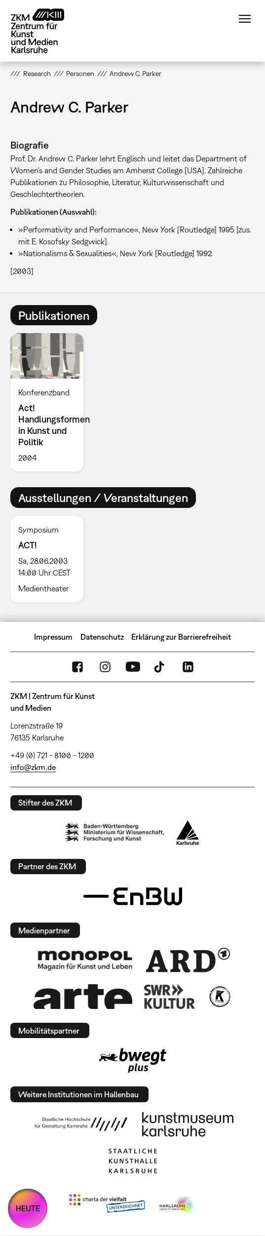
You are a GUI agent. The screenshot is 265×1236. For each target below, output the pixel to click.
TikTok (160, 667)
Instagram (105, 667)
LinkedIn (188, 667)
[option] (50, 402)
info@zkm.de (33, 767)
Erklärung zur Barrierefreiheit (181, 636)
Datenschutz (102, 636)
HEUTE (28, 1208)
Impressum (53, 636)
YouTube (133, 667)
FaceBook (77, 667)
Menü (245, 19)
